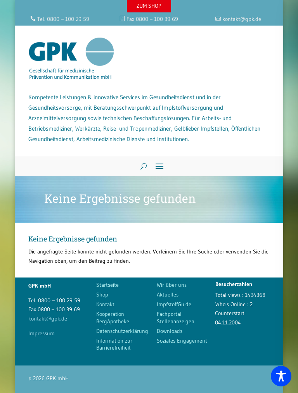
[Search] (141, 166)
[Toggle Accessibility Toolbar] (281, 376)
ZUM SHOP (149, 5)
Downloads (169, 331)
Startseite (107, 284)
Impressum (41, 333)
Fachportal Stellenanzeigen (175, 317)
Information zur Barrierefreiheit (114, 344)
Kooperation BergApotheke (112, 317)
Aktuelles (167, 294)
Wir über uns (172, 284)
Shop (102, 294)
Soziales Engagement (182, 340)
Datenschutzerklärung (122, 331)
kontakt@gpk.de (47, 318)
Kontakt (105, 304)
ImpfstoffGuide (174, 304)
